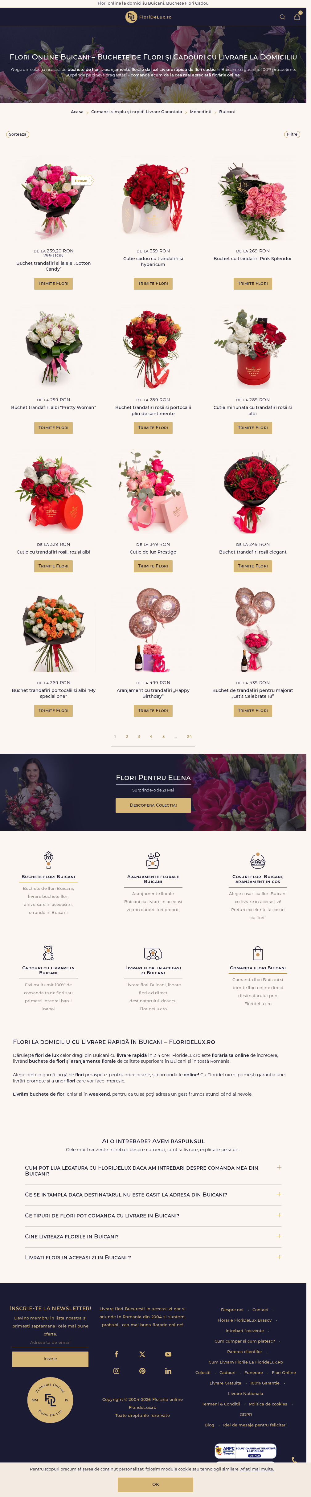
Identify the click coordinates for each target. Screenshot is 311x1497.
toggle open (9, 17)
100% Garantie (265, 1383)
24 (189, 737)
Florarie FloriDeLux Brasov (245, 1321)
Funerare (254, 1373)
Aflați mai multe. (257, 1469)
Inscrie (50, 1359)
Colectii (203, 1373)
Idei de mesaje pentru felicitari (255, 1425)
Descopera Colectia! (153, 805)
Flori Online (284, 1373)
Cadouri (228, 1373)
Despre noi (233, 1310)
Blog (210, 1425)
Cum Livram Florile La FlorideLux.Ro (246, 1362)
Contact (260, 1310)
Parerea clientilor (245, 1352)
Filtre (292, 135)
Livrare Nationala (245, 1394)
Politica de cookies (268, 1404)
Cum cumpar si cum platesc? (245, 1342)
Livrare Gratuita (226, 1383)
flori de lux (148, 17)
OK (155, 1485)
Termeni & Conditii (221, 1404)
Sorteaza (18, 135)
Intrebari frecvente (245, 1331)
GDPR (246, 1415)
